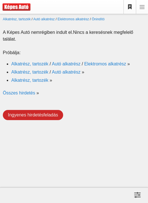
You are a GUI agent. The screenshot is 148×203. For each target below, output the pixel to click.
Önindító (98, 19)
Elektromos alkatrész (73, 19)
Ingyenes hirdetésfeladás (33, 114)
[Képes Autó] (15, 7)
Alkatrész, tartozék (17, 19)
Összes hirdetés (19, 93)
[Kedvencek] (130, 7)
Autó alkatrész (44, 19)
